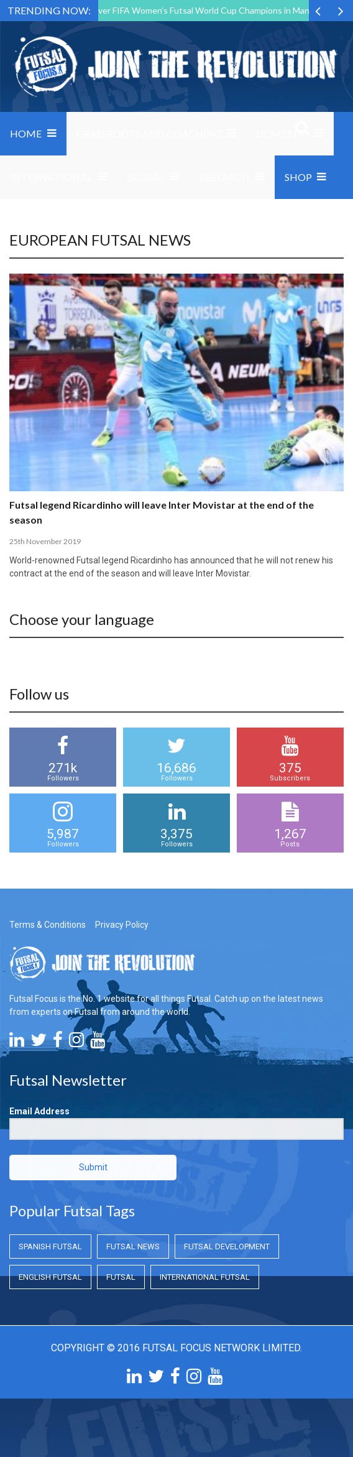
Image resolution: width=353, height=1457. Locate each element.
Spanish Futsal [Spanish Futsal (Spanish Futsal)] (50, 1246)
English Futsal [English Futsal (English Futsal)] (50, 1277)
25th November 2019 (45, 541)
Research (224, 177)
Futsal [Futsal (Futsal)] (120, 1277)
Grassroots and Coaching (149, 133)
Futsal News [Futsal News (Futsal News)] (133, 1246)
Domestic (282, 133)
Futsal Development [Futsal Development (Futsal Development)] (227, 1246)
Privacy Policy (122, 925)
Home (26, 133)
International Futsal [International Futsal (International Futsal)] (205, 1277)
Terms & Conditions (47, 925)
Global (146, 177)
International (51, 177)
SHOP (298, 177)
